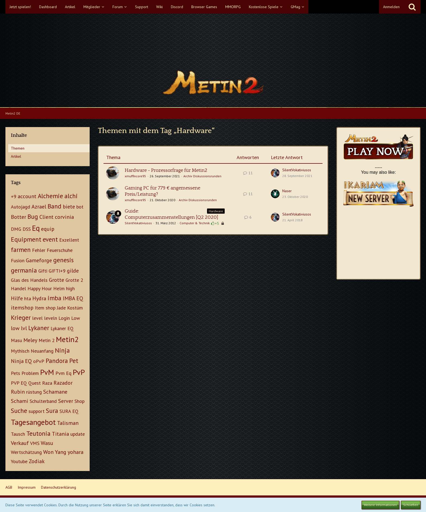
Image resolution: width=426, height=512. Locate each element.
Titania (60, 433)
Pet (73, 361)
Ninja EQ (21, 361)
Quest (34, 383)
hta (27, 298)
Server (65, 400)
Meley (30, 340)
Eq (36, 228)
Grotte (56, 279)
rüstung (34, 392)
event (50, 239)
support (37, 411)
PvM (47, 372)
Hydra (39, 298)
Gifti (42, 271)
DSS (27, 229)
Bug (32, 216)
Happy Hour (39, 288)
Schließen (410, 505)
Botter (18, 216)
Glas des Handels (29, 280)
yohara (75, 452)
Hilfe (17, 298)
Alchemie (50, 196)
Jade (61, 308)
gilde (73, 270)
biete (69, 206)
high (70, 288)
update (77, 434)
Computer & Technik (195, 223)
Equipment (26, 239)
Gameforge (39, 260)
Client (46, 216)
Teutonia (38, 433)
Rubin (18, 391)
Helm (59, 288)
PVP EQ (19, 383)
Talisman (68, 422)
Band (54, 206)
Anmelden (391, 6)
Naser (287, 190)
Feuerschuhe (60, 250)
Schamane (55, 391)
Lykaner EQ (62, 328)
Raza (47, 383)
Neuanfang (42, 351)
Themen (17, 148)
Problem (30, 373)
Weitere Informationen (380, 505)
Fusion (17, 260)
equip (47, 228)
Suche (19, 411)
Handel (18, 288)
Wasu (47, 443)
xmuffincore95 (135, 176)
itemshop (22, 307)
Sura (52, 411)
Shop (79, 401)
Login (64, 318)
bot (79, 207)
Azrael (39, 206)
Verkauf (20, 443)
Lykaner (38, 328)
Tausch (18, 434)
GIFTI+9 (57, 271)
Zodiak (37, 461)
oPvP (38, 361)
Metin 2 (47, 340)
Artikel (16, 156)
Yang (60, 452)
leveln (50, 318)
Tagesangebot (33, 422)
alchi (71, 196)
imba (54, 298)
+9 (13, 196)
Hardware (216, 211)
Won (48, 452)
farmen (21, 250)
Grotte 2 (74, 280)
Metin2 (67, 339)
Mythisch (20, 351)
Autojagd (20, 207)
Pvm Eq (63, 373)
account (27, 196)
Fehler (38, 250)
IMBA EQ (73, 298)
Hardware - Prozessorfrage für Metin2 (166, 170)
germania (24, 270)
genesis (63, 260)
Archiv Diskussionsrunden (202, 176)
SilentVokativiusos (296, 169)
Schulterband (43, 401)
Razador (63, 382)
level (37, 318)
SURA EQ (69, 411)
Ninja (62, 350)
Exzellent (69, 240)
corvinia (64, 216)
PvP (79, 372)
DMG (16, 229)
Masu (16, 340)
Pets (15, 373)
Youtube (19, 461)
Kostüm (75, 308)
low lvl (19, 328)
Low (75, 318)
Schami (19, 400)
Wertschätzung (26, 452)
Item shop (45, 308)
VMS (34, 443)
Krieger (21, 317)
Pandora (57, 361)
